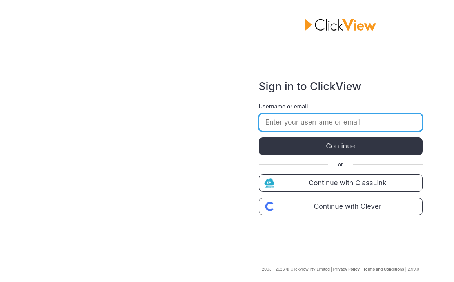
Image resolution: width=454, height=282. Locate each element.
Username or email (283, 106)
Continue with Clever (321, 206)
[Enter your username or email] (341, 122)
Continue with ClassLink (324, 183)
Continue (340, 146)
